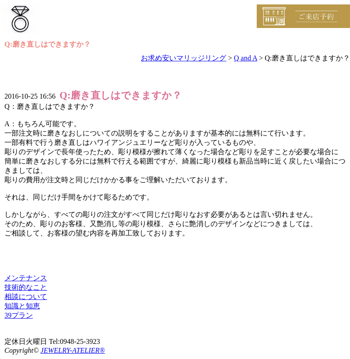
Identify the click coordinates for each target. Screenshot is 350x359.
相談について (25, 296)
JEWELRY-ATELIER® (72, 350)
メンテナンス (25, 278)
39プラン (18, 315)
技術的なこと (25, 287)
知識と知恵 (22, 306)
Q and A (245, 58)
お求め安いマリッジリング (183, 58)
